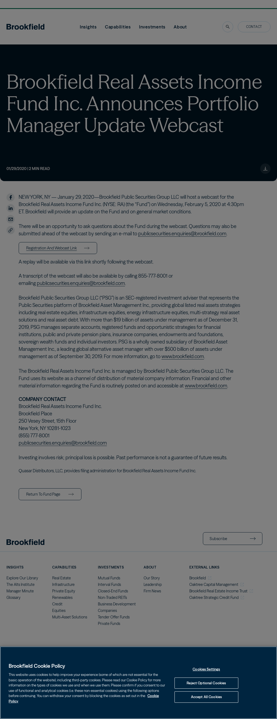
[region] (138, 682)
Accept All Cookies (206, 697)
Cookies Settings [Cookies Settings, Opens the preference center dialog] (206, 669)
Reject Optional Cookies (206, 683)
